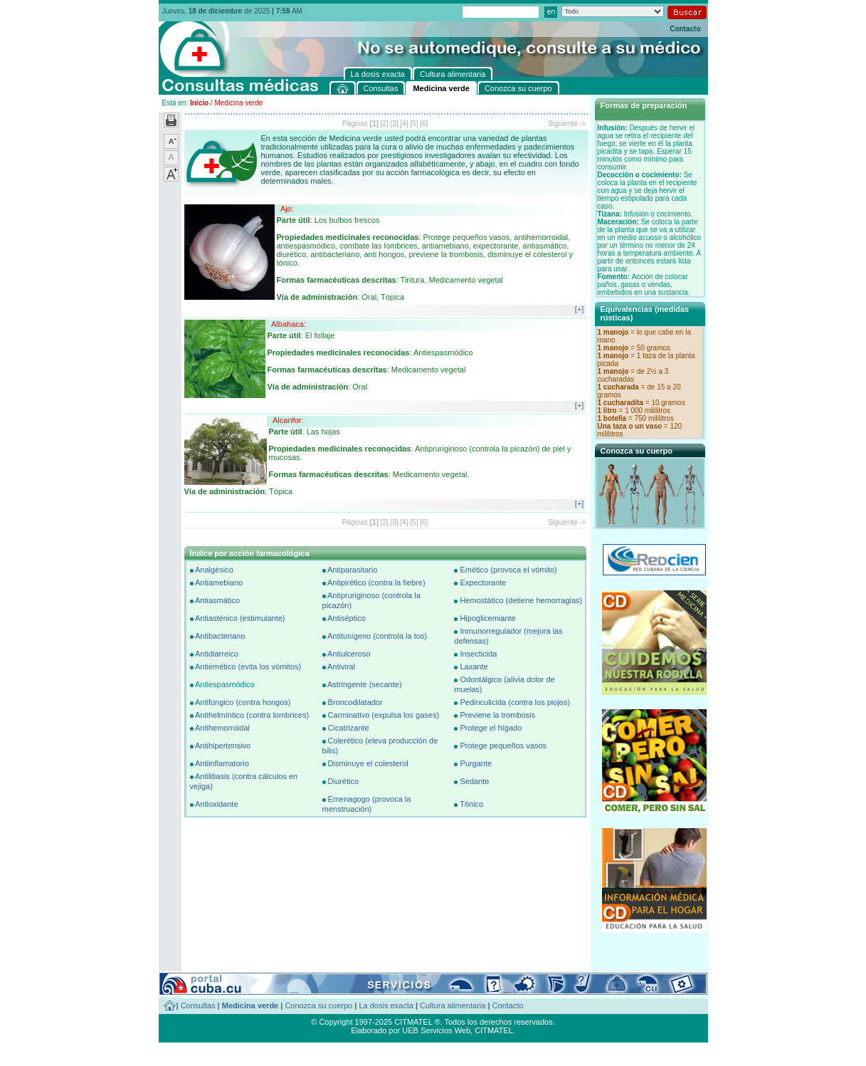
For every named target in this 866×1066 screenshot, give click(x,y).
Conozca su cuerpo (318, 1005)
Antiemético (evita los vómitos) (248, 666)
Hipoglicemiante (487, 618)
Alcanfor (287, 420)
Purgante (476, 763)
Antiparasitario (352, 569)
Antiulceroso (349, 653)
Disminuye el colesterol (368, 763)
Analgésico (214, 569)
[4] (404, 123)
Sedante (474, 781)
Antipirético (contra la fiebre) (376, 582)
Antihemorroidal (222, 727)
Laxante (473, 666)
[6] (424, 123)
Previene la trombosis (497, 715)
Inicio (199, 103)
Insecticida (478, 653)
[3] (394, 123)
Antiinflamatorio (222, 763)
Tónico (471, 804)
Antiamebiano (219, 582)
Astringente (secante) (364, 684)
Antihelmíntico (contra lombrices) (252, 715)
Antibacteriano (220, 636)
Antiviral (341, 666)
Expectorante (483, 582)
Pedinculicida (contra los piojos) (515, 702)
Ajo (286, 208)
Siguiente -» (567, 123)
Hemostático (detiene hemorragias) (521, 600)
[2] (385, 123)
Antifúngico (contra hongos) (243, 702)
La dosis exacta (386, 1005)
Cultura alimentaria (452, 1005)
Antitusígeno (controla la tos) (377, 636)
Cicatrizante (348, 727)
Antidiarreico (216, 653)
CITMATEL (494, 1030)
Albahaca (287, 324)
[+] (579, 309)
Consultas (198, 1005)
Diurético (343, 781)
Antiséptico (346, 618)
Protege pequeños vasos (503, 745)
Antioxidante (216, 804)
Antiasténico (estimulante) (240, 618)
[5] (414, 123)
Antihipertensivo (222, 745)
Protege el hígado (491, 727)
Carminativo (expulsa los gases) (384, 715)
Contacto (685, 29)
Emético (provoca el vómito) (508, 569)
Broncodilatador (355, 702)
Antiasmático (217, 600)
